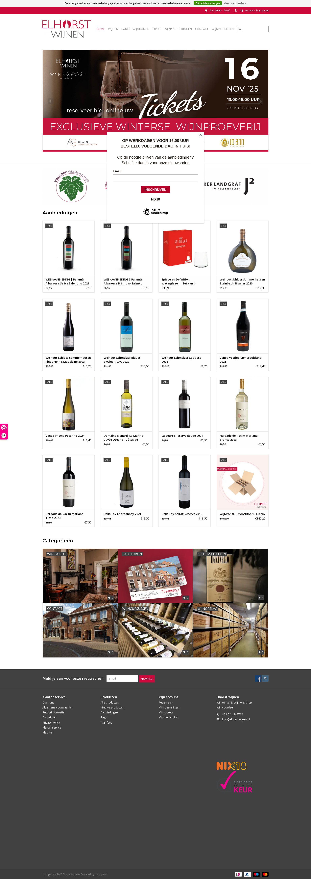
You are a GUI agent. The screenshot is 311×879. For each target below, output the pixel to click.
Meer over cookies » (235, 3)
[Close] (203, 133)
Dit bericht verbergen (208, 3)
